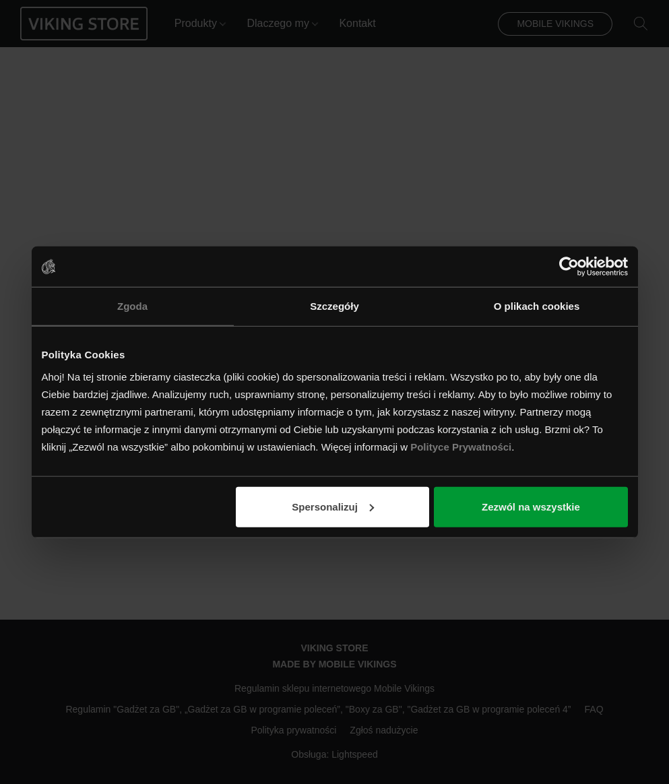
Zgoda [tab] (132, 306)
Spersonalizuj (333, 506)
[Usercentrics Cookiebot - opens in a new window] (569, 267)
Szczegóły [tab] (334, 306)
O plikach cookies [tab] (537, 306)
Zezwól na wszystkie (531, 506)
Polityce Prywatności (460, 446)
